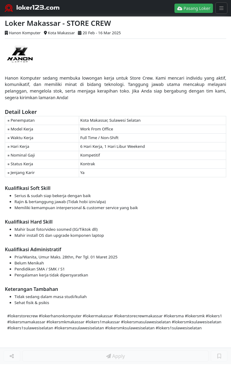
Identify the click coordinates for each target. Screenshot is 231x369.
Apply (115, 356)
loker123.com (38, 7)
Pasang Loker (193, 8)
